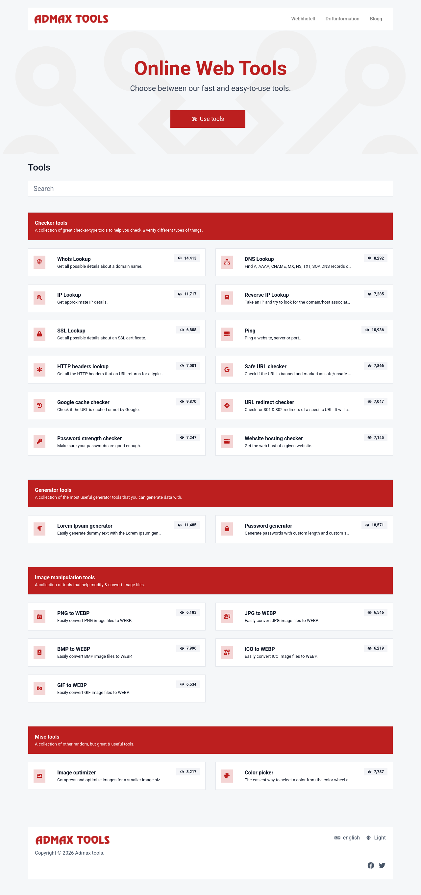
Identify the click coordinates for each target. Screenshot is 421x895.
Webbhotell (303, 19)
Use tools (208, 119)
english (347, 838)
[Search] (210, 188)
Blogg (376, 19)
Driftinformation (342, 19)
